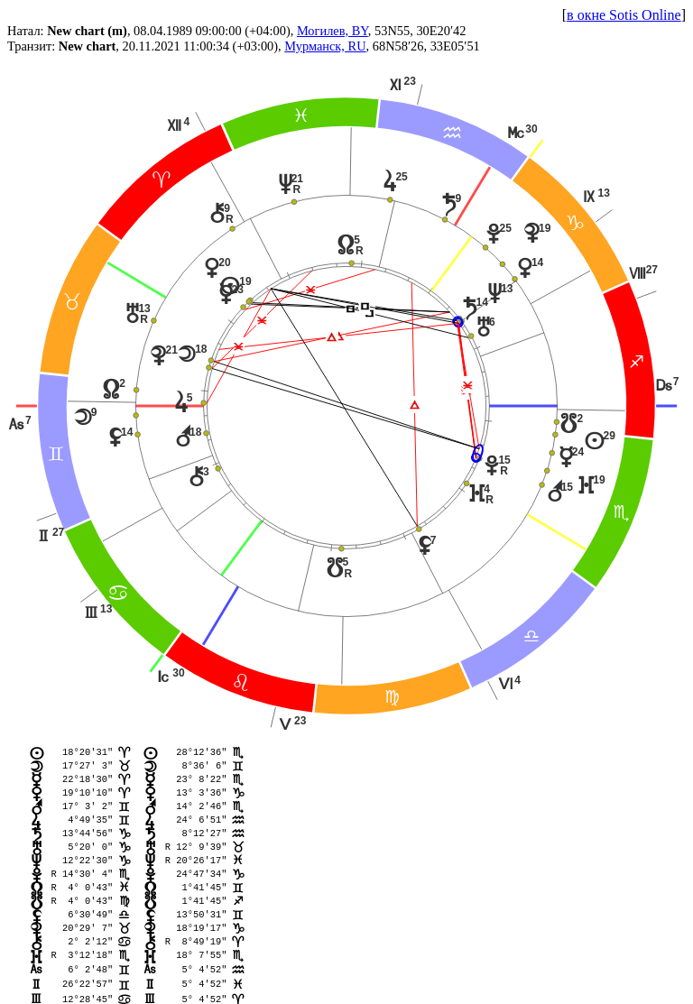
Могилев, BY (332, 30)
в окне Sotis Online (624, 15)
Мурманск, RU (324, 46)
